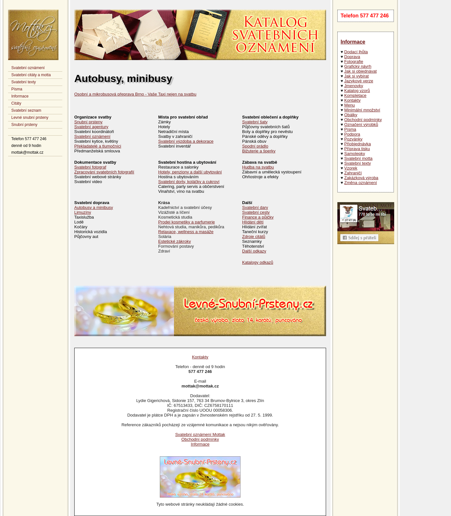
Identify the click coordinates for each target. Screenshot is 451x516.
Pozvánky (353, 139)
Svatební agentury (91, 126)
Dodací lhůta (356, 51)
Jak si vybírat (356, 76)
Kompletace (355, 95)
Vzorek (350, 168)
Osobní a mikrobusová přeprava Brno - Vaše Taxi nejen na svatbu (135, 94)
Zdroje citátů (253, 236)
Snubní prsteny (24, 124)
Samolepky (354, 153)
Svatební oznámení (28, 68)
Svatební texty (23, 82)
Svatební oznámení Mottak (200, 434)
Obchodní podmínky (363, 119)
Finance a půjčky (258, 217)
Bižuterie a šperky (258, 151)
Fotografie (353, 61)
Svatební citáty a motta (31, 75)
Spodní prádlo (255, 146)
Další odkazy (254, 251)
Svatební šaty (255, 121)
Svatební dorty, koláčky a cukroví (189, 181)
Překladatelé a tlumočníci (97, 146)
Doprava (352, 56)
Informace (19, 96)
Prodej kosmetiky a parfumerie (186, 222)
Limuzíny (82, 212)
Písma (16, 89)
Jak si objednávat (360, 71)
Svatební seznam (26, 110)
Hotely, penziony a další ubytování (190, 172)
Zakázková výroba (361, 177)
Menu (349, 105)
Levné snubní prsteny (29, 117)
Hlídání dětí (253, 222)
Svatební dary (255, 207)
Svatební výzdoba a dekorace (185, 141)
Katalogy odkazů (257, 262)
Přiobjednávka (357, 143)
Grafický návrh (357, 66)
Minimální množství (362, 110)
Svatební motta (358, 158)
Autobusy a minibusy (93, 207)
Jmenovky (353, 85)
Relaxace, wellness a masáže (185, 231)
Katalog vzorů (357, 90)
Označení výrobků (361, 124)
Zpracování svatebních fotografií (104, 172)
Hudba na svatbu (258, 167)
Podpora (352, 134)
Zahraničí (353, 172)
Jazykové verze (358, 80)
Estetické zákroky (174, 241)
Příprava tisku (357, 148)
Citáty (16, 103)
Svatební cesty (256, 212)
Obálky (350, 114)
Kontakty (352, 100)
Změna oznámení (360, 182)
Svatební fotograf (90, 167)
